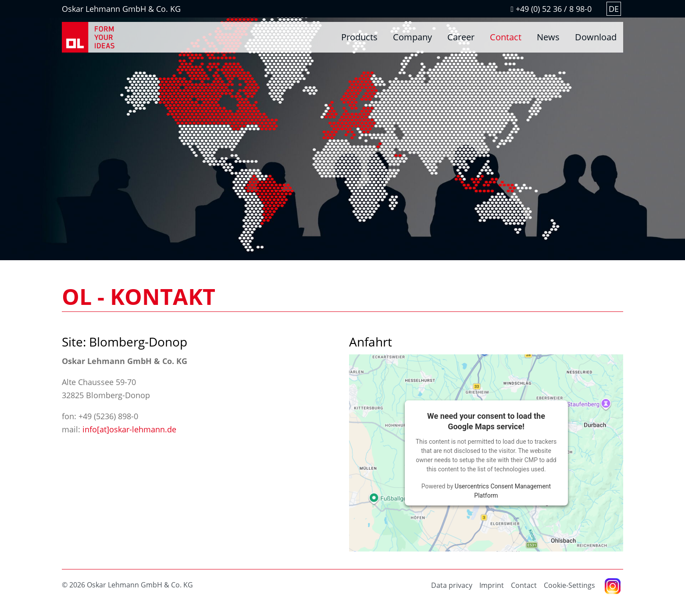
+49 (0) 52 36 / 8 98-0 (551, 9)
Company (412, 37)
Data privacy (451, 585)
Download (596, 37)
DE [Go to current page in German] (614, 9)
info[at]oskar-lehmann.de (129, 429)
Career (461, 37)
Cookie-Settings (569, 585)
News (548, 37)
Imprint (491, 585)
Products (359, 37)
